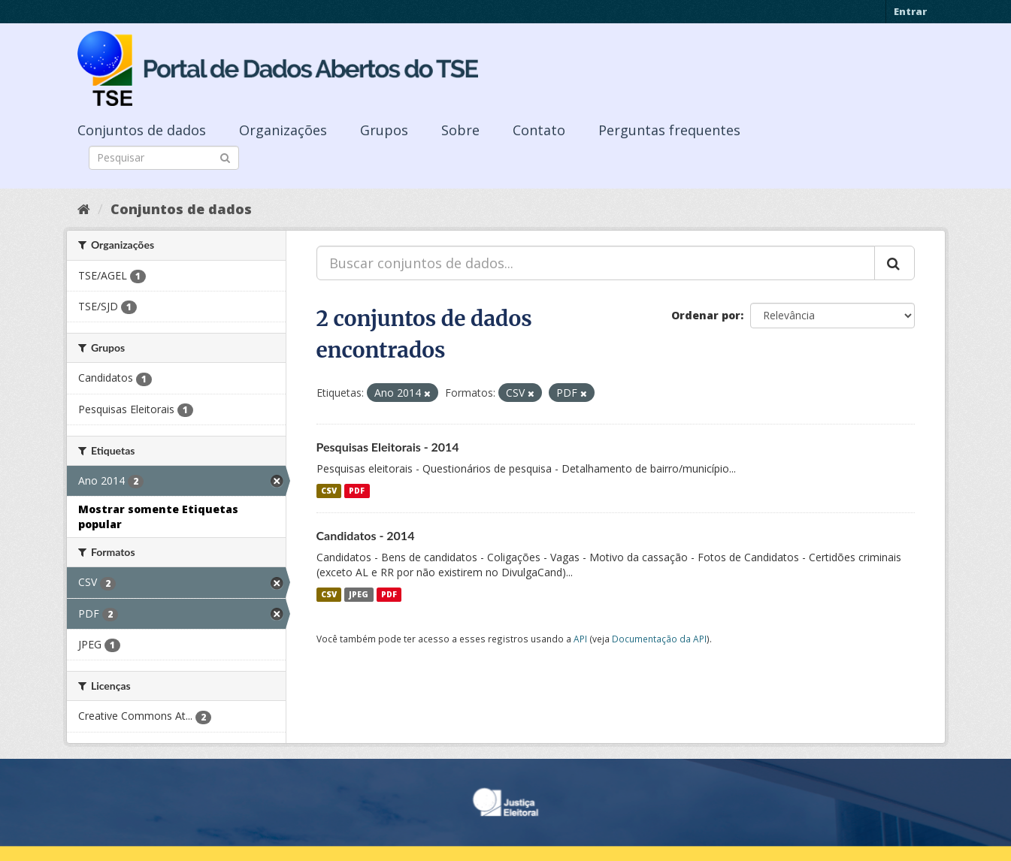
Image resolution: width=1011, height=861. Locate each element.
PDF (357, 490)
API (580, 639)
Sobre (460, 130)
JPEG (358, 594)
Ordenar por (705, 315)
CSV (329, 490)
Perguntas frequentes (669, 130)
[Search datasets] (164, 158)
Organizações (283, 130)
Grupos (384, 130)
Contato (539, 130)
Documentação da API (659, 639)
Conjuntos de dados (141, 130)
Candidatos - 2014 (365, 535)
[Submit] (225, 156)
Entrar (910, 11)
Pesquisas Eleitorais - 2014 (387, 447)
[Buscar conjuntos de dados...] (595, 263)
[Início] (83, 209)
